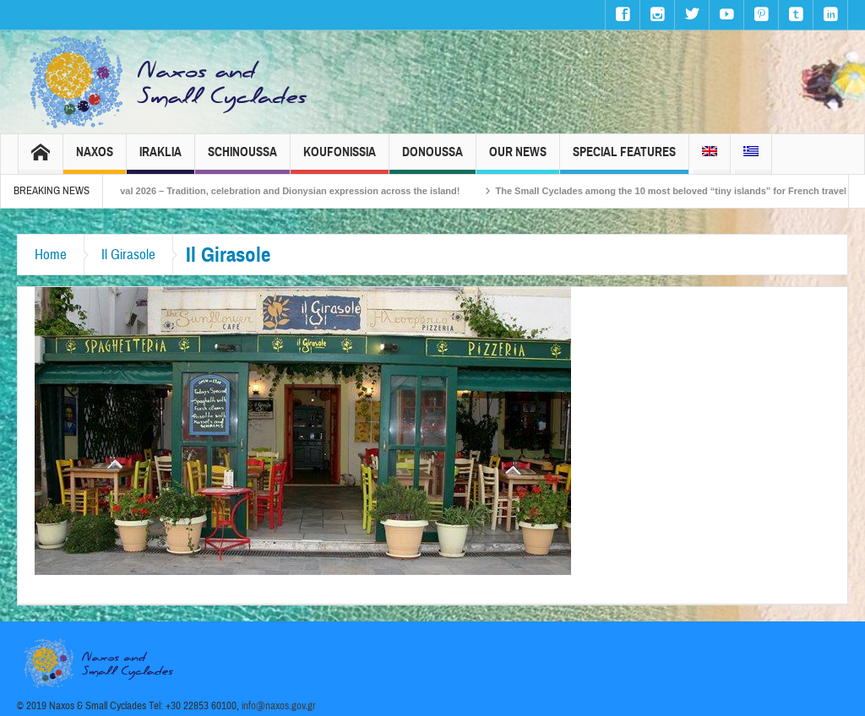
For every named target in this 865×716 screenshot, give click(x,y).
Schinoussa (242, 159)
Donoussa (432, 159)
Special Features (624, 159)
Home (51, 254)
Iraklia (160, 159)
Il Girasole (128, 254)
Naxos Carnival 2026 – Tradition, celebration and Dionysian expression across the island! (281, 191)
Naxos (94, 159)
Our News (517, 159)
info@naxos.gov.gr (279, 706)
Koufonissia (340, 159)
